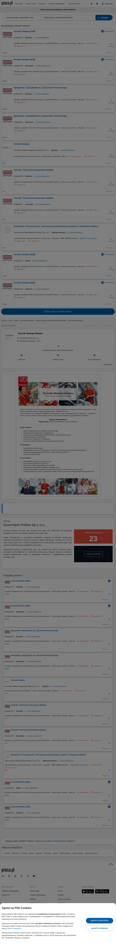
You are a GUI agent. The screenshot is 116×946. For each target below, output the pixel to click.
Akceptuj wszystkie (99, 921)
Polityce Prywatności (14, 928)
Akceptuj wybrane (99, 928)
